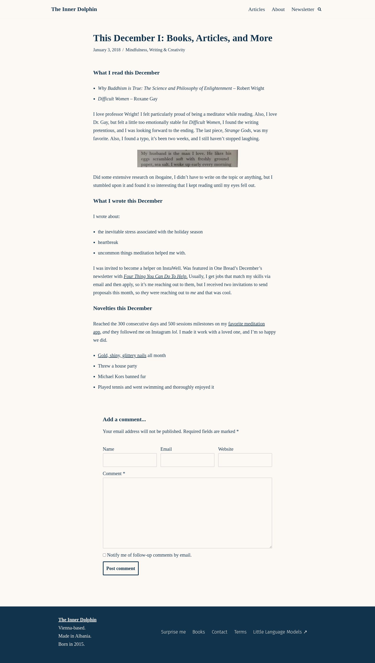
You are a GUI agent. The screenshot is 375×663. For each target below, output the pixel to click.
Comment (114, 473)
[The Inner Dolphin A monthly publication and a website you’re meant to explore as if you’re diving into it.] (75, 9)
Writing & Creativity (167, 49)
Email (166, 449)
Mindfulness (136, 49)
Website (225, 449)
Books (199, 632)
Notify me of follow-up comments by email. (149, 555)
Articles (256, 9)
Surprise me (173, 632)
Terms (240, 632)
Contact (219, 632)
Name (108, 449)
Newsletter (303, 9)
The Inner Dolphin (77, 619)
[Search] (319, 9)
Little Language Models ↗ (280, 632)
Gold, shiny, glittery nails (122, 355)
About (278, 9)
